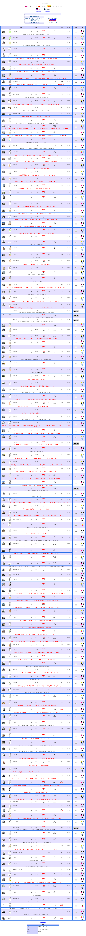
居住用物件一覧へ (39, 11)
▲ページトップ (43, 922)
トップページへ (47, 11)
